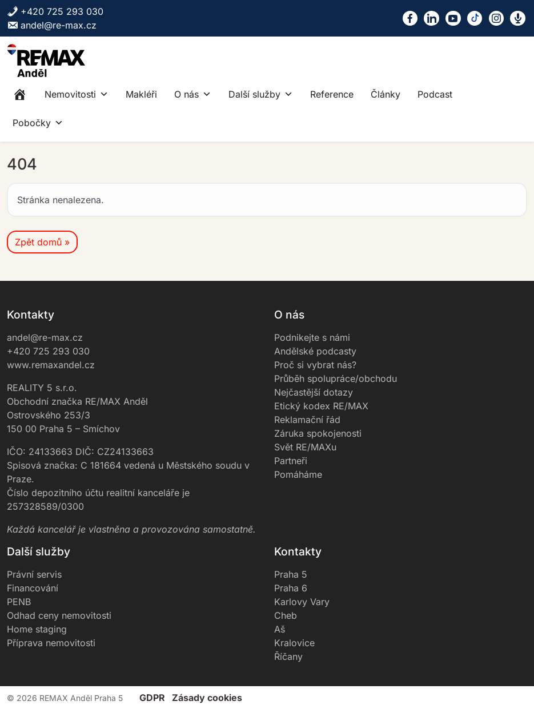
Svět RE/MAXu (305, 447)
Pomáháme (298, 474)
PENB (19, 601)
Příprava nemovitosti (51, 642)
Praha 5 (290, 574)
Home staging (37, 629)
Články (385, 94)
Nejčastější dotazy (313, 392)
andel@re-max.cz (52, 25)
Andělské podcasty (315, 351)
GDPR (152, 697)
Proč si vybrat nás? (315, 364)
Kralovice (294, 642)
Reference (332, 94)
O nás (192, 94)
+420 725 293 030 (55, 11)
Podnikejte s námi (312, 337)
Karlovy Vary (302, 601)
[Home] (20, 94)
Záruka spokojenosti (318, 433)
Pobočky (38, 122)
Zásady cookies (207, 697)
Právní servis (34, 574)
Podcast (434, 94)
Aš (279, 629)
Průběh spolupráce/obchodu (335, 378)
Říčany (288, 656)
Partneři (290, 460)
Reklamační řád (307, 419)
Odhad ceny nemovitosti (59, 615)
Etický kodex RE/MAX (321, 406)
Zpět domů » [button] (42, 242)
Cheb (285, 615)
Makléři (141, 94)
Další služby (260, 94)
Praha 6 (290, 588)
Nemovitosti (77, 94)
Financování (32, 588)
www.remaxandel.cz (51, 364)
